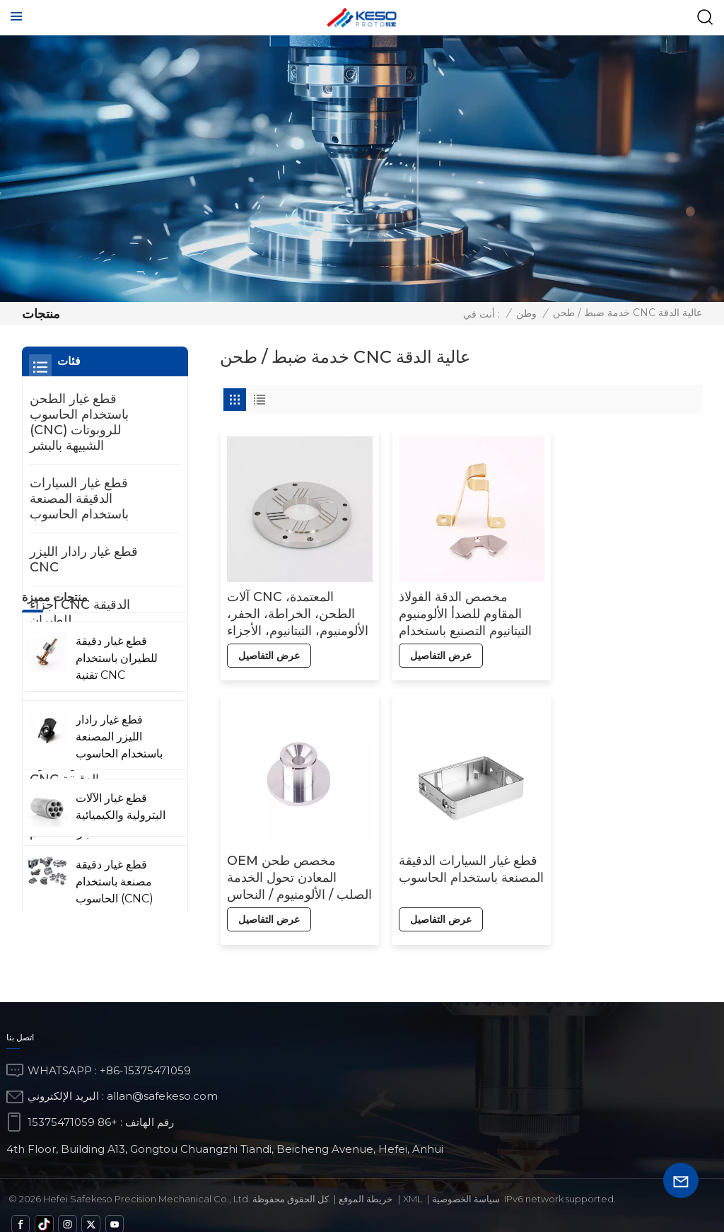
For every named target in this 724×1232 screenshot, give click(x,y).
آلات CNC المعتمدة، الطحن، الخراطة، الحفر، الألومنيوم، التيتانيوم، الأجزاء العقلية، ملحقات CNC (290, 608)
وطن (526, 313)
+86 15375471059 (72, 1108)
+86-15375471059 (145, 1056)
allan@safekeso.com (162, 1082)
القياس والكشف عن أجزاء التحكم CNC (83, 824)
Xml (412, 1184)
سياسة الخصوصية (466, 1184)
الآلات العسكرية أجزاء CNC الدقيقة (87, 771)
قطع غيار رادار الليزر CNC (84, 559)
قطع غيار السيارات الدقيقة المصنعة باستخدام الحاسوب (295, 864)
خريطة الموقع (365, 1184)
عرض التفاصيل (268, 649)
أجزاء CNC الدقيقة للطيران (80, 612)
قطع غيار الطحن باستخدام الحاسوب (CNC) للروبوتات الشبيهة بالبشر (79, 422)
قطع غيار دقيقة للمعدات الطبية (93, 718)
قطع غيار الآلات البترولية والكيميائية (93, 665)
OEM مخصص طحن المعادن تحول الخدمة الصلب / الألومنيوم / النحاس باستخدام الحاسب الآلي (623, 608)
